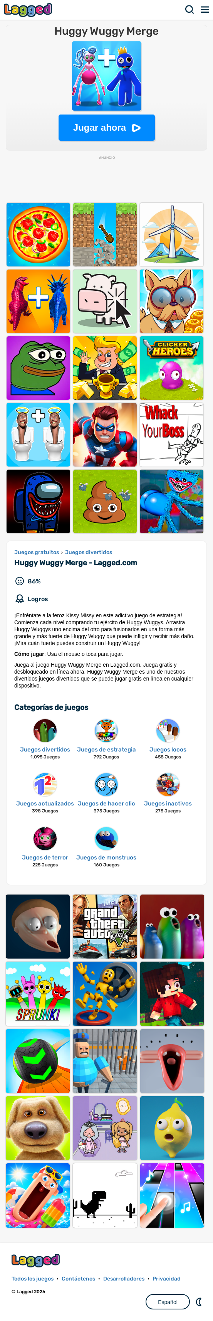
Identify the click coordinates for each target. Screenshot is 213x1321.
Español (168, 1302)
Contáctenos (78, 1279)
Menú (205, 9)
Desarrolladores (123, 1279)
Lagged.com (37, 1260)
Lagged (29, 10)
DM (199, 1301)
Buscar (190, 9)
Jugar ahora (99, 127)
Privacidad (167, 1279)
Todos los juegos (33, 1279)
